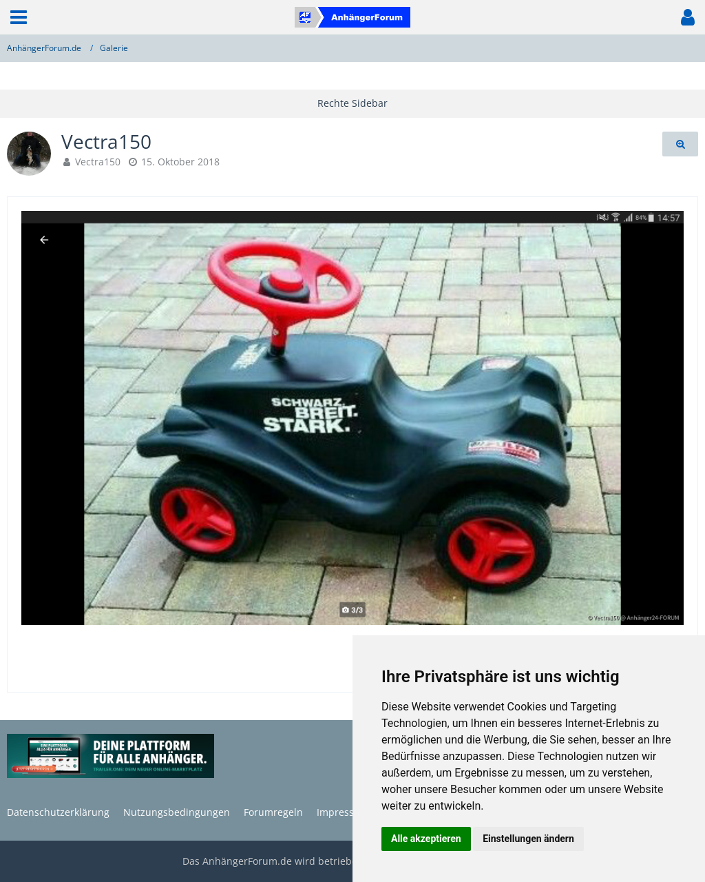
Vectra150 (97, 161)
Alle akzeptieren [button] (426, 838)
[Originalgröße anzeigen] (680, 144)
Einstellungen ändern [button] (528, 838)
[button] (18, 17)
